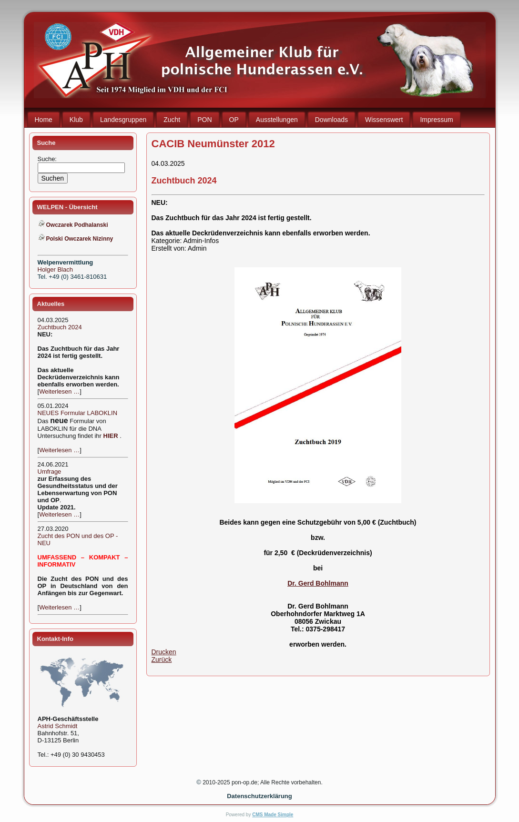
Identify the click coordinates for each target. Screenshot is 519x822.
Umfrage (49, 471)
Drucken (164, 652)
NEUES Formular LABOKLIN (78, 412)
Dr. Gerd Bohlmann (317, 583)
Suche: (48, 158)
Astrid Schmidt (58, 726)
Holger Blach (55, 269)
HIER (110, 435)
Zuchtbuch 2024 (60, 327)
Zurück (162, 659)
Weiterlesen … (59, 391)
